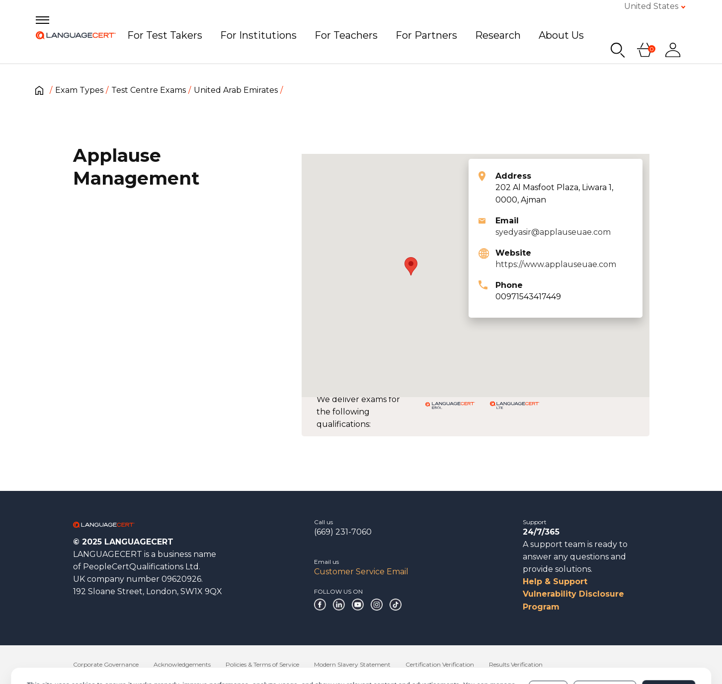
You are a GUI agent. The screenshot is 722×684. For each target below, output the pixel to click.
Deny (548, 648)
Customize (605, 648)
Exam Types (79, 90)
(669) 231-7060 (343, 532)
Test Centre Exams (148, 90)
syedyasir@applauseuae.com (553, 232)
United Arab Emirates (236, 90)
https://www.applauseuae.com (555, 264)
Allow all (668, 648)
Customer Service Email (361, 571)
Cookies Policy (166, 653)
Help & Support (555, 581)
